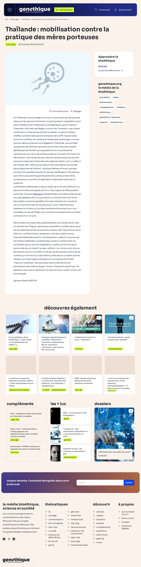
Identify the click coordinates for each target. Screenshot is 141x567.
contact (125, 522)
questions (101, 531)
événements (105, 102)
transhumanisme (79, 545)
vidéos (99, 515)
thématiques (63, 9)
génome (75, 511)
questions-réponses (109, 117)
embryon (102, 66)
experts (103, 122)
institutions (77, 519)
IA (49, 511)
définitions (104, 112)
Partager (75, 111)
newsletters (116, 122)
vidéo (116, 97)
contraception (55, 519)
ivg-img (75, 523)
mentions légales (126, 527)
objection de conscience (77, 532)
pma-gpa (11, 44)
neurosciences (78, 527)
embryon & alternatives (54, 536)
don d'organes (55, 523)
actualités (104, 97)
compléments (106, 107)
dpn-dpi (53, 527)
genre (51, 545)
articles (100, 511)
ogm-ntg (75, 537)
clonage (52, 515)
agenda (100, 538)
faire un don (128, 518)
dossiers (121, 107)
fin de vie (53, 541)
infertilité (76, 515)
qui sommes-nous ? (128, 513)
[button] (129, 482)
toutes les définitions (109, 70)
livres (99, 542)
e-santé (52, 531)
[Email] (100, 482)
